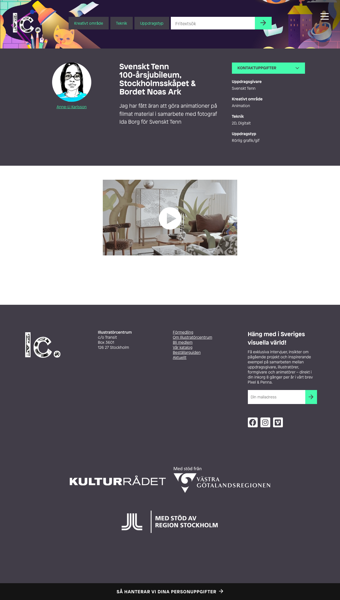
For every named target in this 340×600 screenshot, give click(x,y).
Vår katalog (182, 347)
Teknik (121, 23)
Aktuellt (180, 357)
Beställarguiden (187, 352)
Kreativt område (88, 23)
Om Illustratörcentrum (192, 337)
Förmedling (183, 332)
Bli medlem (182, 342)
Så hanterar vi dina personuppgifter (166, 592)
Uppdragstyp (152, 23)
